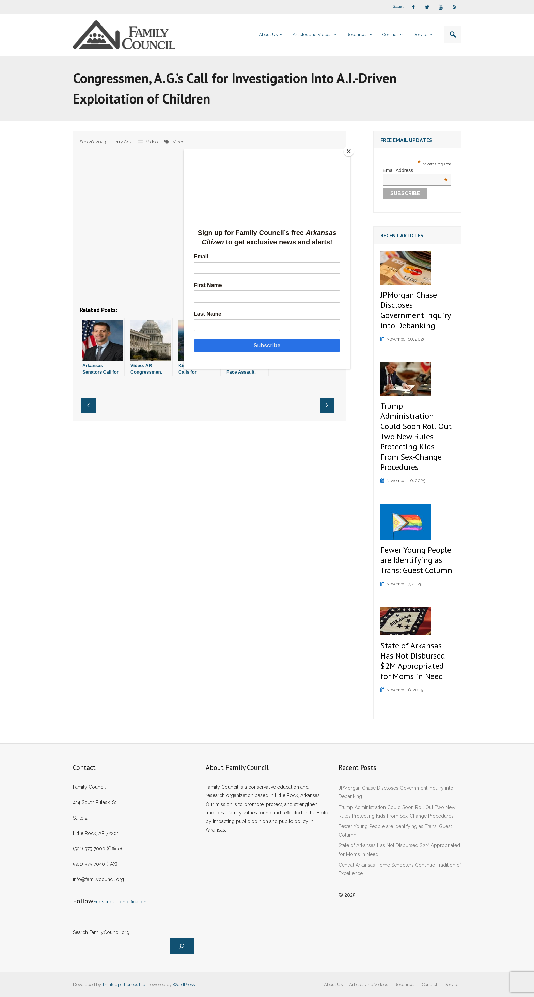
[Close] (349, 151)
